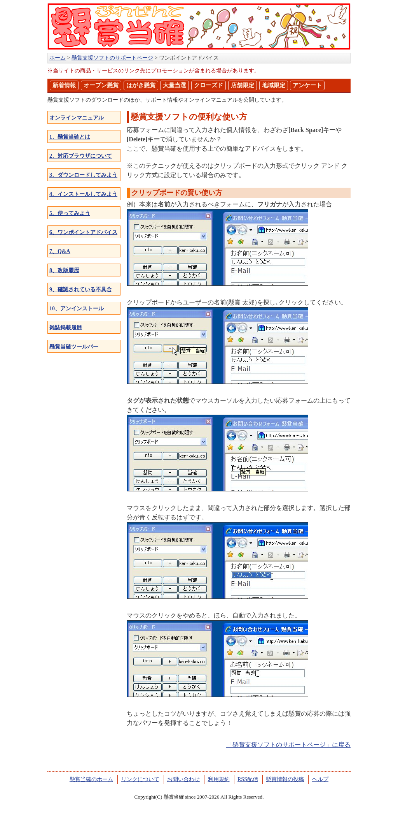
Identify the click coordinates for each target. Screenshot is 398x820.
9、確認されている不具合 (80, 289)
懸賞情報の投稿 (285, 779)
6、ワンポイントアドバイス (83, 232)
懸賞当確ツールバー (73, 347)
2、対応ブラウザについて (80, 156)
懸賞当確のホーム (91, 779)
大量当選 (174, 85)
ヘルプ (320, 779)
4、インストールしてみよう (83, 194)
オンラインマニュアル (76, 118)
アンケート (307, 85)
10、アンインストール (76, 308)
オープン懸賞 (101, 85)
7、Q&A (59, 251)
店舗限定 (242, 85)
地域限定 (273, 85)
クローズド (208, 85)
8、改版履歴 (64, 270)
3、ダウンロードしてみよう (83, 175)
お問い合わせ (183, 779)
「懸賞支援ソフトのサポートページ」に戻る (288, 744)
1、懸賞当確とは (69, 137)
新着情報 (64, 85)
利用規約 (219, 779)
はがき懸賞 (140, 85)
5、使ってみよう (69, 213)
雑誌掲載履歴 (65, 328)
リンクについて (140, 779)
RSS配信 (247, 779)
